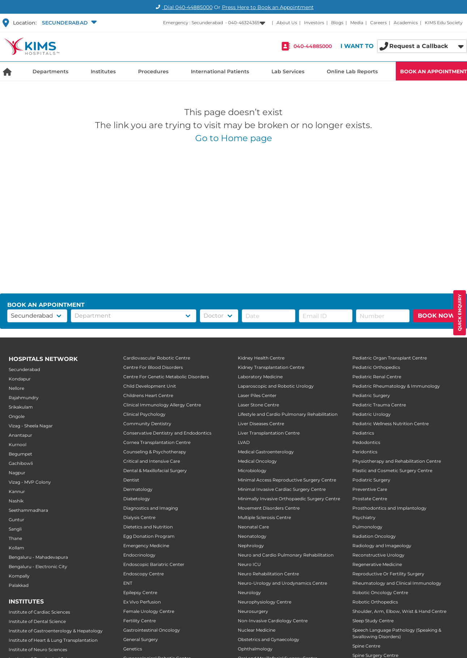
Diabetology (136, 498)
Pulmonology (367, 527)
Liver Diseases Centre (261, 423)
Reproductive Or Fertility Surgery (388, 573)
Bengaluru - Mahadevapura (38, 557)
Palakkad (19, 585)
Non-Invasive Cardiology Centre (273, 620)
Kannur (17, 491)
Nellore (16, 388)
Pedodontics (366, 442)
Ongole (17, 416)
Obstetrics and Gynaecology (268, 639)
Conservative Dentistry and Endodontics (167, 433)
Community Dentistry (147, 423)
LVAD (244, 442)
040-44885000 (313, 46)
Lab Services (287, 71)
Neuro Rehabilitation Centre (268, 573)
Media (356, 22)
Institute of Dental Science (37, 621)
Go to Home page (233, 138)
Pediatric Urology (371, 414)
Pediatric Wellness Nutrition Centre (390, 423)
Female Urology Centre (148, 611)
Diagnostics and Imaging (150, 508)
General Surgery (140, 639)
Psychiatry (364, 517)
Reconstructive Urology (378, 555)
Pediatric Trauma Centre (379, 405)
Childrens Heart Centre (148, 395)
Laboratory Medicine (260, 376)
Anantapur (20, 435)
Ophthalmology (255, 649)
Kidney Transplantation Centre (271, 367)
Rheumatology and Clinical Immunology (396, 583)
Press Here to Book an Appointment (268, 7)
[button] (68, 23)
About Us (287, 22)
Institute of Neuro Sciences (38, 649)
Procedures (153, 71)
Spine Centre (366, 646)
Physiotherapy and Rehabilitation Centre (396, 461)
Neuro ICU (249, 564)
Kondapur (20, 379)
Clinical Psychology (144, 414)
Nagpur (17, 472)
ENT (127, 583)
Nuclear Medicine (256, 630)
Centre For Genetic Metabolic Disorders (166, 376)
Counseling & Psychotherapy (154, 451)
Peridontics (364, 451)
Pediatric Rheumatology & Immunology (396, 386)
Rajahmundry (24, 397)
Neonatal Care (253, 527)
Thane (15, 538)
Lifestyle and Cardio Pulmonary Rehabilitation (288, 414)
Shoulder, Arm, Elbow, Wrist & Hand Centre (399, 611)
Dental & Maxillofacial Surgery (155, 470)
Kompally (19, 576)
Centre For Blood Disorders (153, 367)
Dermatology (138, 489)
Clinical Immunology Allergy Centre (162, 405)
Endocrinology (139, 555)
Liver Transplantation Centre (269, 433)
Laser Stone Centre (258, 405)
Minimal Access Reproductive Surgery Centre (287, 480)
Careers (378, 22)
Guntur (16, 519)
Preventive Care (369, 489)
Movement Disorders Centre (269, 508)
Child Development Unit (149, 386)
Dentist (131, 480)
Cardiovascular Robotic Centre (156, 358)
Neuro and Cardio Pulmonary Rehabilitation (286, 555)
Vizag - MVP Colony (30, 482)
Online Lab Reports (352, 71)
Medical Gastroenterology (266, 451)
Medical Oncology (257, 461)
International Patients (220, 71)
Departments (50, 71)
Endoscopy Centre (143, 573)
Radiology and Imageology (381, 545)
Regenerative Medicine (377, 564)
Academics (406, 22)
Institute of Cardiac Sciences (39, 612)
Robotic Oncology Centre (380, 592)
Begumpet (20, 454)
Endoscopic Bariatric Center (153, 564)
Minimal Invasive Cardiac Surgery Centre (282, 489)
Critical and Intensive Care (151, 461)
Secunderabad (24, 369)
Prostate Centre (369, 498)
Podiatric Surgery (371, 480)
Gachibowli (21, 463)
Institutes (103, 71)
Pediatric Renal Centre (376, 376)
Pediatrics (363, 433)
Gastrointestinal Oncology (151, 630)
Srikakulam (21, 407)
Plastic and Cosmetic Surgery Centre (392, 470)
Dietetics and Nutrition (148, 527)
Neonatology (252, 536)
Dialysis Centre (139, 517)
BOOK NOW (436, 315)
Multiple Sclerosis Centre (264, 517)
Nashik (16, 501)
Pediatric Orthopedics (376, 367)
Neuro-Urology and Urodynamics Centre (282, 583)
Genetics (132, 649)
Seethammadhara (28, 510)
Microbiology (252, 470)
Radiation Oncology (374, 536)
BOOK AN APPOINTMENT (433, 71)
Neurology (249, 592)
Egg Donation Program (149, 536)
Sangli (15, 529)
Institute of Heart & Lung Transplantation (53, 640)
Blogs (337, 22)
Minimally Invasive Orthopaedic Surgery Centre (289, 498)
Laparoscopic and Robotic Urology (276, 386)
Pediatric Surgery (371, 395)
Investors (314, 22)
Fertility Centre (139, 620)
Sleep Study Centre (373, 620)
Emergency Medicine (146, 545)
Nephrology (251, 545)
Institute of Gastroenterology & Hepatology (56, 630)
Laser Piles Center (257, 395)
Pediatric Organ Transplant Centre (389, 358)
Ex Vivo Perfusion (142, 602)
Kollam (16, 547)
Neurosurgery (253, 611)
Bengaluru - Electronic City (38, 566)
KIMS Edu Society (444, 22)
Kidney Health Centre (261, 358)
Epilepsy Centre (140, 592)
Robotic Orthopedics (375, 602)
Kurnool (17, 444)
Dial (183, 7)
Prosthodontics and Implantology (389, 508)
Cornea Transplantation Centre (156, 442)
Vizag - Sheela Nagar (31, 425)
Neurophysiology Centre (264, 602)
